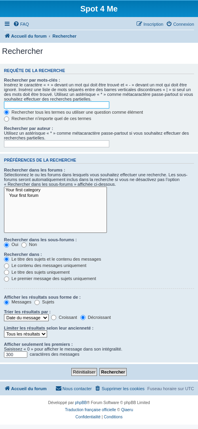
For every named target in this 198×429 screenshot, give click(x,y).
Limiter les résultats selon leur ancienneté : (48, 328)
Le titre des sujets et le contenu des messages (52, 259)
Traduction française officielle (90, 410)
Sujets (44, 301)
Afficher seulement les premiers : (38, 344)
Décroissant (95, 317)
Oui (11, 244)
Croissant (64, 317)
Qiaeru (127, 410)
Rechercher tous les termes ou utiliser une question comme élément (73, 112)
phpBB (81, 402)
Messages (17, 301)
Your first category (55, 190)
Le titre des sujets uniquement (37, 272)
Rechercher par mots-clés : (32, 80)
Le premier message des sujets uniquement (50, 278)
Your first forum (55, 195)
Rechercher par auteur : (28, 128)
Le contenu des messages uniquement (45, 265)
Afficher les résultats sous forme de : (42, 297)
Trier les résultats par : (27, 311)
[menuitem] (21, 24)
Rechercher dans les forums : (34, 170)
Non (29, 244)
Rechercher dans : (23, 254)
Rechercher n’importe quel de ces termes (47, 118)
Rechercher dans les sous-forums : (40, 239)
